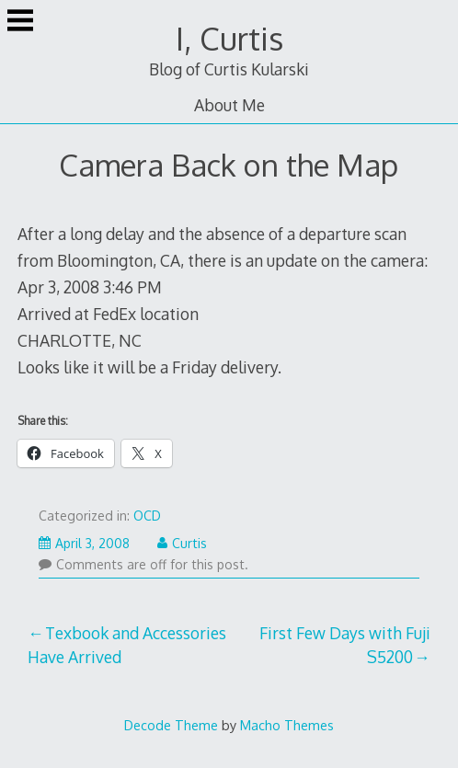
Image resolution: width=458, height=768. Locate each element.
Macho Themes (287, 724)
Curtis (182, 543)
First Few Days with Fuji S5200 (344, 645)
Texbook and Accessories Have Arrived (127, 645)
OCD (147, 515)
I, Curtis (229, 38)
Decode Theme (171, 724)
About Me (229, 105)
